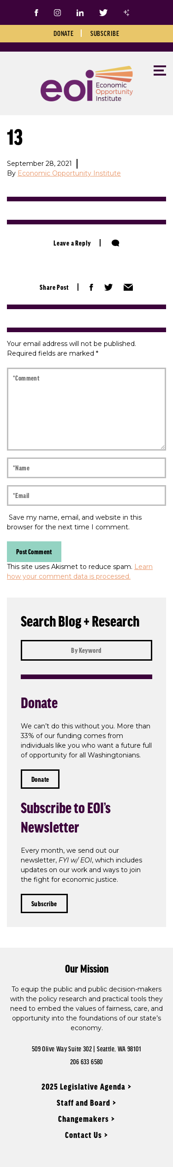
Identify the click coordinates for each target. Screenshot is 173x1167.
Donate (64, 33)
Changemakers (83, 1118)
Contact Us (83, 1134)
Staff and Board (83, 1102)
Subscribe (104, 33)
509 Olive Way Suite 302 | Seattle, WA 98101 (86, 1048)
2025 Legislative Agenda (83, 1086)
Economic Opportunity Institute (69, 173)
